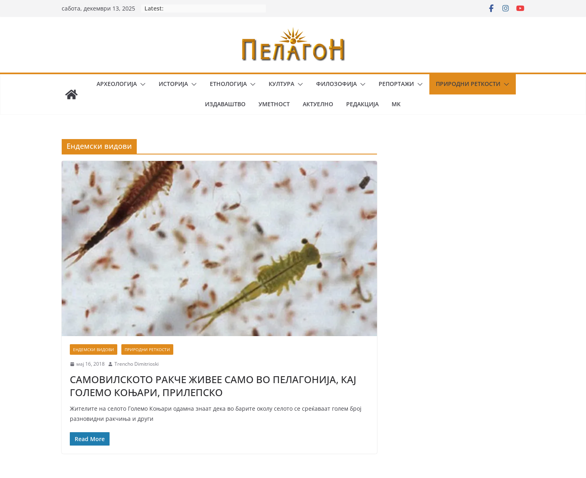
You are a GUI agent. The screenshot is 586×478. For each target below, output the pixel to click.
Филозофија (336, 84)
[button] (141, 84)
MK (396, 104)
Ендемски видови (93, 349)
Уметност (274, 104)
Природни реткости (468, 84)
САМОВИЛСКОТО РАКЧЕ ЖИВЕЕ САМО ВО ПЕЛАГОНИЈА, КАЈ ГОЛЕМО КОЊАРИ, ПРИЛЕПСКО (213, 386)
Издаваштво (225, 104)
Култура (281, 84)
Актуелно (318, 104)
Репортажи (396, 84)
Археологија (117, 84)
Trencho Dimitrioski (136, 363)
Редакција (362, 104)
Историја (173, 84)
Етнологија (228, 84)
